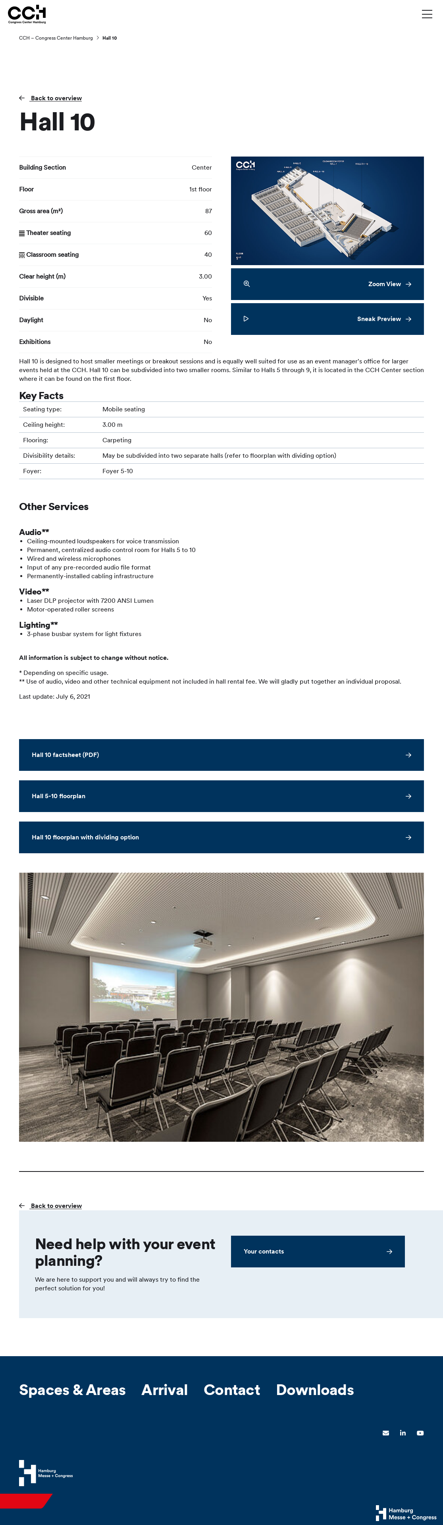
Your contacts (264, 1251)
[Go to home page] (27, 13)
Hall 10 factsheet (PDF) (65, 755)
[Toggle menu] (427, 14)
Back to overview (55, 98)
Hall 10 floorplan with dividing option (85, 837)
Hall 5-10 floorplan (58, 796)
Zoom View (322, 284)
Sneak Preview (322, 318)
